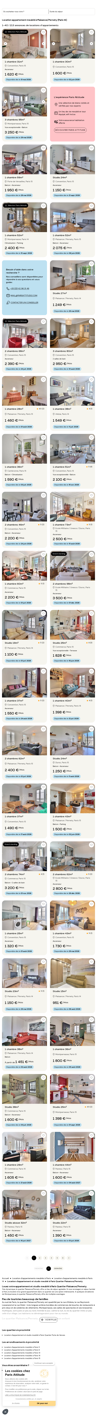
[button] (5, 1412)
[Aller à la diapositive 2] (24, 55)
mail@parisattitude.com (24, 295)
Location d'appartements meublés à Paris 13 (22, 1353)
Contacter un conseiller (24, 302)
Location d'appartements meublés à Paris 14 (22, 1355)
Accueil (5, 1278)
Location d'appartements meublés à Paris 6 (22, 1350)
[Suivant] (69, 1258)
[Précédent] (27, 1258)
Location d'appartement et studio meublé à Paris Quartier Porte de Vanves (34, 1335)
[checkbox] (43, 32)
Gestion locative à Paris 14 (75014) (18, 1370)
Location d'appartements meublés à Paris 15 (22, 1358)
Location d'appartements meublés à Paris (31, 1278)
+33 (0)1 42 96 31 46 (19, 288)
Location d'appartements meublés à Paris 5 (22, 1347)
